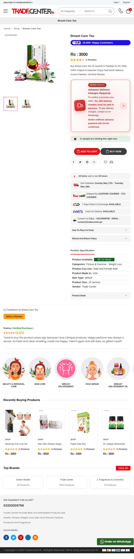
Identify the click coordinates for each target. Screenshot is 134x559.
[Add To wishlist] (105, 162)
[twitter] (13, 537)
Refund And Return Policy (84, 238)
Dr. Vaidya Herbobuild (114, 444)
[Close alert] (124, 106)
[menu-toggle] (5, 11)
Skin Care (40, 384)
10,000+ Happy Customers (98, 42)
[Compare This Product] (111, 162)
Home (7, 28)
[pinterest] (35, 537)
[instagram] (21, 537)
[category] (70, 11)
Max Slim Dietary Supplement (52, 444)
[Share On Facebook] (73, 162)
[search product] (110, 11)
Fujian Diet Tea (78, 444)
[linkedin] (28, 537)
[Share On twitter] (80, 162)
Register (126, 2)
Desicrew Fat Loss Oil (16, 444)
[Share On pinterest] (87, 162)
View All (123, 468)
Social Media (10, 530)
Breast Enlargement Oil (119, 385)
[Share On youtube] (94, 162)
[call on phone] (120, 10)
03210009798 (13, 505)
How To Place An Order (83, 230)
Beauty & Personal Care (15, 385)
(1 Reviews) (91, 60)
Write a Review (14, 316)
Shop (17, 28)
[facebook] (6, 537)
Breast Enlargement (67, 385)
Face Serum (93, 384)
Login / (116, 2)
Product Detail (79, 295)
